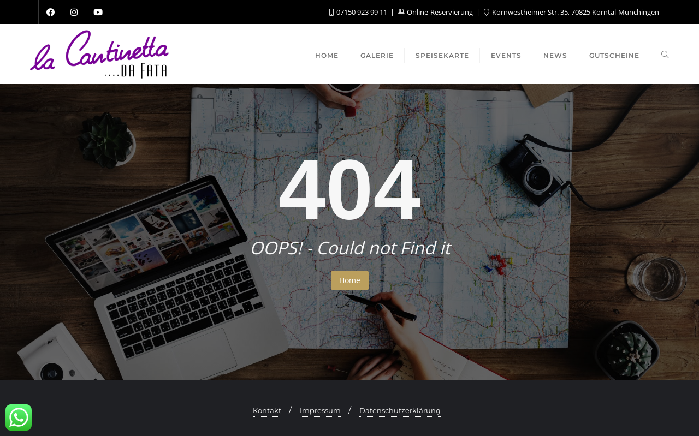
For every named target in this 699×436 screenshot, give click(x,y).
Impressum (320, 410)
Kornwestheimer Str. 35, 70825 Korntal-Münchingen (571, 12)
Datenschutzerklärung (400, 410)
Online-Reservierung (436, 12)
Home (349, 280)
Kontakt (267, 410)
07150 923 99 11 (359, 12)
